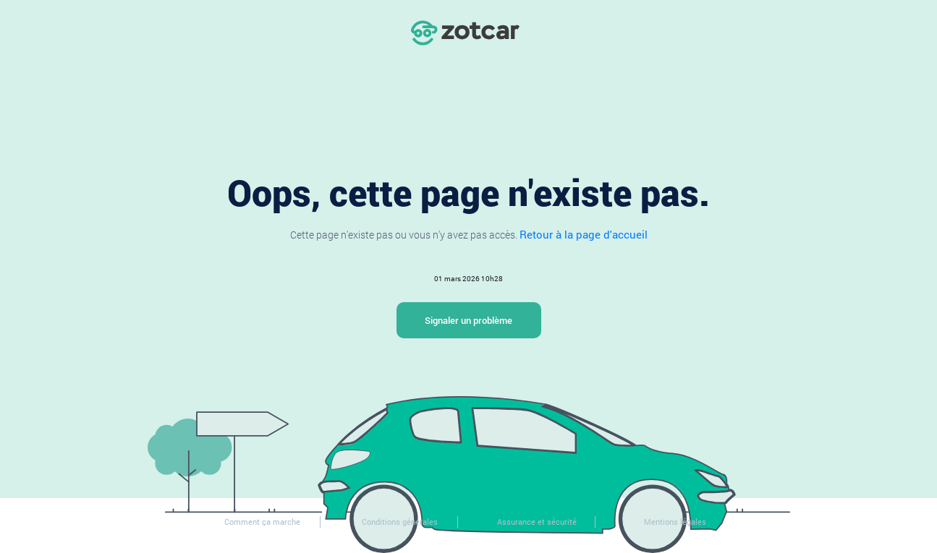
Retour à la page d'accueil (584, 234)
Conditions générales (400, 521)
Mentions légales (675, 521)
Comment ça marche (262, 521)
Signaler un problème (468, 320)
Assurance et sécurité (537, 521)
